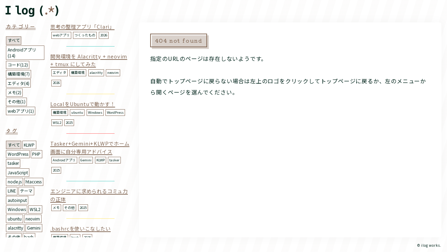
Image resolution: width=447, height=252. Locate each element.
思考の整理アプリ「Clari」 (82, 26)
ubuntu (15, 219)
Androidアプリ (64, 160)
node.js (15, 181)
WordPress (18, 154)
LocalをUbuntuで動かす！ (82, 103)
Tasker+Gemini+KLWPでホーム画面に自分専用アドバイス (90, 147)
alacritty (15, 228)
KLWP (29, 145)
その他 (14, 237)
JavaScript (18, 172)
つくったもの (84, 35)
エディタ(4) (18, 83)
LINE (12, 191)
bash (29, 237)
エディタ (59, 72)
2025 (69, 122)
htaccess (33, 181)
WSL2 (35, 209)
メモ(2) (14, 92)
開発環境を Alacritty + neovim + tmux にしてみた (88, 60)
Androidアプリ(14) (22, 52)
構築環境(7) (19, 74)
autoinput (17, 200)
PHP (36, 154)
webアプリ (61, 35)
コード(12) (18, 65)
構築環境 (78, 72)
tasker (13, 163)
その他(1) (16, 101)
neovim (32, 219)
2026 (103, 35)
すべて (14, 40)
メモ (56, 207)
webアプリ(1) (21, 111)
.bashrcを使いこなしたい (80, 228)
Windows (17, 209)
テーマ (26, 191)
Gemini (34, 228)
